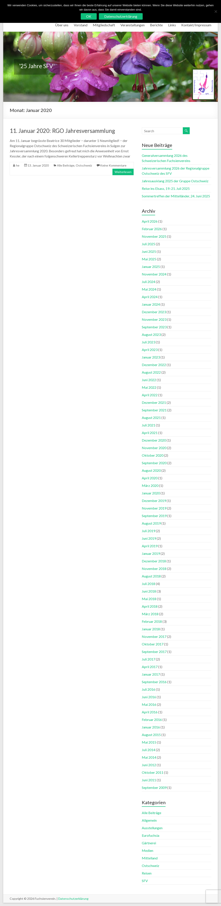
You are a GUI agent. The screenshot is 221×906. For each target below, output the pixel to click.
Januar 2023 (151, 357)
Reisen (147, 873)
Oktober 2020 (152, 455)
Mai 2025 (149, 259)
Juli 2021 (148, 425)
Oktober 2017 (152, 644)
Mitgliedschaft (104, 25)
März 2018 (150, 614)
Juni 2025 (149, 251)
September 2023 (154, 327)
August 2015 (151, 735)
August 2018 (151, 576)
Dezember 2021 (154, 402)
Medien (147, 850)
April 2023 (150, 350)
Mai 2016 (149, 704)
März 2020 (150, 485)
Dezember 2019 (154, 501)
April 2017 (150, 667)
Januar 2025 (151, 266)
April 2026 (150, 221)
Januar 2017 (151, 674)
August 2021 (151, 417)
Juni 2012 (149, 765)
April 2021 (150, 433)
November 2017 (154, 636)
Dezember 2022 (154, 365)
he (17, 165)
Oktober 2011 (152, 772)
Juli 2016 (148, 689)
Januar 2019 (151, 553)
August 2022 (151, 372)
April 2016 (150, 712)
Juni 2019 (149, 538)
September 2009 (154, 787)
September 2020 (154, 463)
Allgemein (149, 820)
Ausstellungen (152, 828)
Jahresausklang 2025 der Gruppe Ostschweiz (175, 181)
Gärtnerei (149, 843)
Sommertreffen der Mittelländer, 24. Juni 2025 (176, 196)
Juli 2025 (148, 244)
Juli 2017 (148, 659)
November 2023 (154, 319)
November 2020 (154, 448)
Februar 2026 (152, 229)
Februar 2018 (152, 621)
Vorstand (80, 25)
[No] (215, 11)
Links (172, 25)
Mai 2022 (149, 387)
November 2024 (154, 274)
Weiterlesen (123, 172)
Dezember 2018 (154, 561)
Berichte (156, 25)
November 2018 (154, 568)
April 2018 (150, 606)
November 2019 (154, 508)
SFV (145, 881)
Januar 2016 (151, 727)
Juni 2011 (149, 780)
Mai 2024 (149, 289)
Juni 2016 (149, 697)
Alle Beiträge (65, 165)
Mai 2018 (149, 599)
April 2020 (150, 478)
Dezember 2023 (154, 312)
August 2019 (151, 523)
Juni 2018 (149, 591)
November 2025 (154, 236)
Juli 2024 (148, 282)
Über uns (61, 25)
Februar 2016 (152, 719)
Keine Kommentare (113, 165)
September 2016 (154, 682)
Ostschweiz (84, 165)
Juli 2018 (148, 584)
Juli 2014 (148, 750)
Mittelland (150, 858)
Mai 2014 (149, 757)
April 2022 (150, 395)
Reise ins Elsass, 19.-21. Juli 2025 (166, 188)
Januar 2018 (151, 629)
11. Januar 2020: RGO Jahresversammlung (62, 130)
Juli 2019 (148, 531)
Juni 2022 (149, 380)
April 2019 (150, 546)
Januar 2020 (151, 493)
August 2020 (151, 470)
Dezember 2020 (154, 440)
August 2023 (151, 334)
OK (88, 16)
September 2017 (154, 652)
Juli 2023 (148, 342)
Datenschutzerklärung (73, 898)
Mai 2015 (149, 742)
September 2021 (154, 410)
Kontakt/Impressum (196, 25)
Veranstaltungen (132, 25)
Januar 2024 (151, 304)
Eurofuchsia (150, 835)
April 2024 (150, 297)
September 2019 (154, 516)
